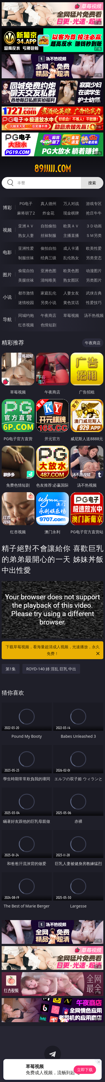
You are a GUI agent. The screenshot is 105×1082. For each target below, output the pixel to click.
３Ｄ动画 (94, 225)
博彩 (7, 207)
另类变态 (94, 257)
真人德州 (48, 203)
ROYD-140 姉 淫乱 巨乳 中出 (51, 668)
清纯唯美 (48, 280)
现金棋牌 (71, 213)
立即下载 (85, 1069)
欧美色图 (71, 270)
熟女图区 (71, 280)
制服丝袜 (26, 257)
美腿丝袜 (26, 280)
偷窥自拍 (26, 270)
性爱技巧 (94, 302)
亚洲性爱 (26, 248)
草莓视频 (71, 315)
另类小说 (48, 302)
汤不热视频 (94, 315)
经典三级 (48, 257)
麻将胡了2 (26, 213)
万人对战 (71, 203)
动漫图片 (94, 270)
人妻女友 (71, 293)
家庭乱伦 (48, 293)
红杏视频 (26, 324)
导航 (7, 319)
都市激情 (26, 293)
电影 (7, 252)
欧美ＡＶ (71, 225)
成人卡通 (71, 248)
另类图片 (94, 280)
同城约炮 (26, 315)
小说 (7, 297)
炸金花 (48, 213)
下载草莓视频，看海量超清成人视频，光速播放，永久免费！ (53, 650)
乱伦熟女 (71, 257)
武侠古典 (94, 293)
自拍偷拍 (48, 225)
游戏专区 (94, 203)
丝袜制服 (48, 235)
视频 (7, 230)
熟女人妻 (26, 235)
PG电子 (25, 203)
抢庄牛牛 (94, 213)
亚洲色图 (48, 270)
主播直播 (71, 235)
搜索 (92, 182)
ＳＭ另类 (94, 235)
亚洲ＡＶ (26, 225)
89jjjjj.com (52, 168)
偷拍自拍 (48, 248)
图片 (7, 275)
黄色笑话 (71, 302)
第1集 (11, 668)
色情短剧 (48, 324)
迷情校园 (26, 302)
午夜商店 (48, 315)
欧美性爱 (94, 248)
